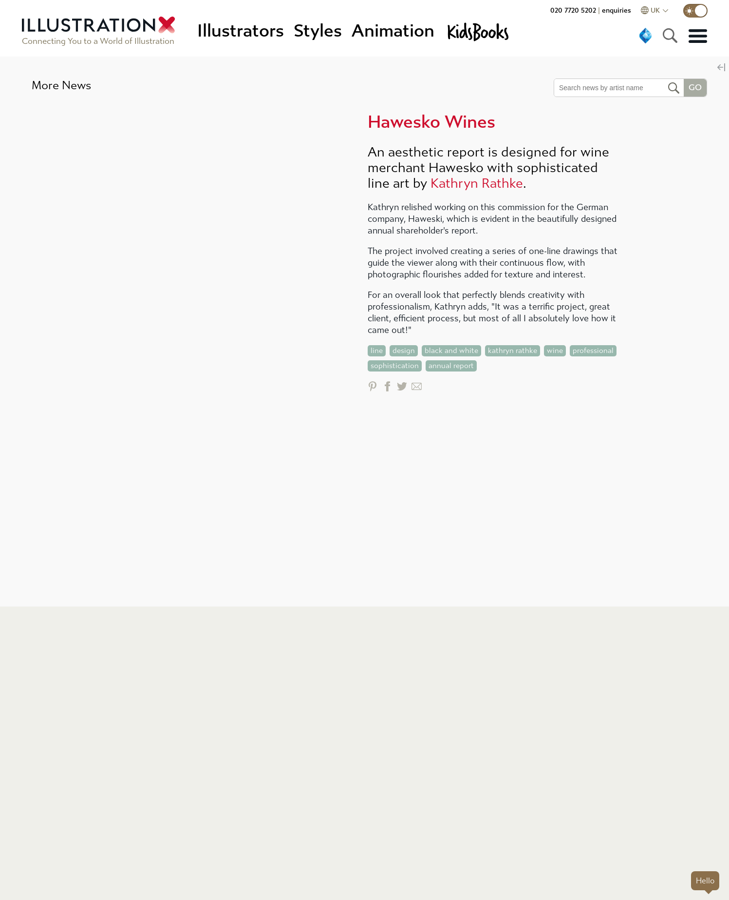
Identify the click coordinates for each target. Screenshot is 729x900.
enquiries (616, 10)
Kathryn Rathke (476, 183)
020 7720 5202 (573, 10)
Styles (318, 30)
